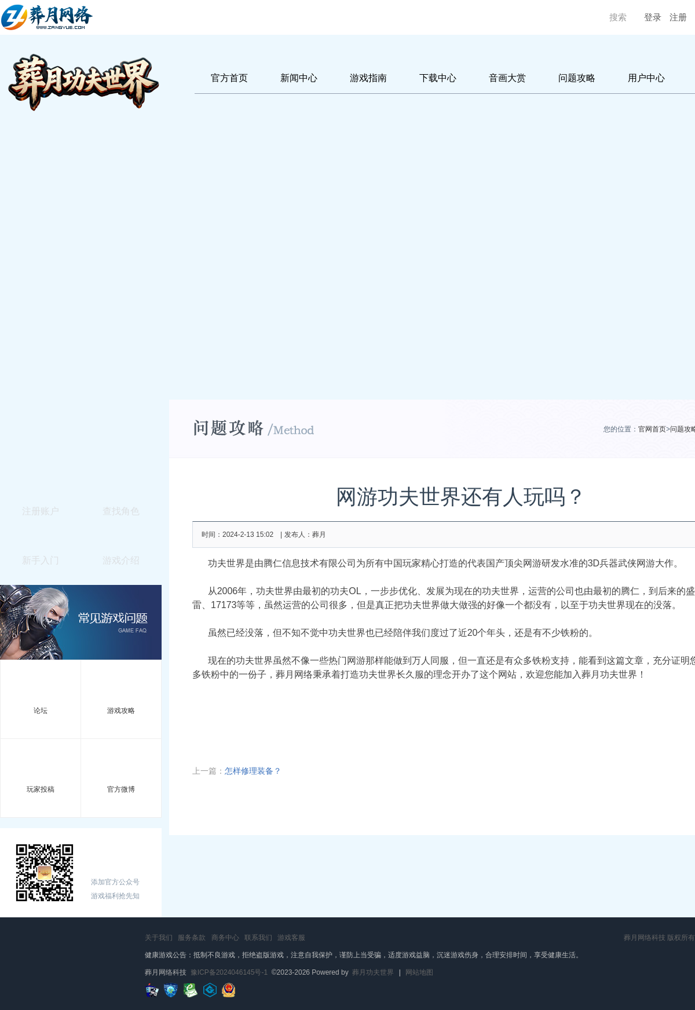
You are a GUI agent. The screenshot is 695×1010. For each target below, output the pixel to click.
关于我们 (159, 938)
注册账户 (40, 511)
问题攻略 (576, 78)
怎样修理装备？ (253, 770)
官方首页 (229, 78)
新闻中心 (298, 78)
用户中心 (646, 78)
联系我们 (258, 938)
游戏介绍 (121, 560)
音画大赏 (507, 78)
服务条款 (192, 938)
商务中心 (225, 938)
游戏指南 (368, 78)
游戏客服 (291, 938)
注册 (678, 17)
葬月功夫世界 (373, 972)
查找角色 (121, 511)
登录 (652, 17)
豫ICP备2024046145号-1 (229, 972)
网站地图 (419, 972)
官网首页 (652, 429)
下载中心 (437, 78)
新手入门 (40, 560)
